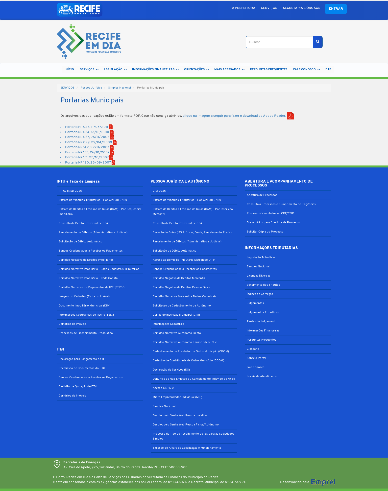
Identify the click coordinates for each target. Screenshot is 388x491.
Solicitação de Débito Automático (80, 241)
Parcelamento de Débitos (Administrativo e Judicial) (93, 232)
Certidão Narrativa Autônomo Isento (177, 333)
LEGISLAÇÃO (115, 69)
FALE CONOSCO (306, 69)
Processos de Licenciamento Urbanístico (86, 333)
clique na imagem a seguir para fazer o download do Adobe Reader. (238, 116)
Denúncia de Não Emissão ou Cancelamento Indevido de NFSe (194, 378)
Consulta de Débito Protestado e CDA (83, 223)
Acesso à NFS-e (163, 388)
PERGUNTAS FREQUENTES (268, 69)
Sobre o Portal (256, 358)
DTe (328, 69)
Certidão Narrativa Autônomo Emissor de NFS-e (185, 342)
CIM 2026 (159, 190)
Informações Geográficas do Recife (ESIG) (86, 314)
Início (69, 69)
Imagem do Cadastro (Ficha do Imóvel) (84, 296)
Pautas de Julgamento (261, 321)
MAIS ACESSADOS (229, 69)
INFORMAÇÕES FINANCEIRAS (155, 69)
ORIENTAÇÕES (196, 69)
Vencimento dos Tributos (263, 284)
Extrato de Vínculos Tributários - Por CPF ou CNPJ (93, 200)
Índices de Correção (260, 294)
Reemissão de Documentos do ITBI (82, 368)
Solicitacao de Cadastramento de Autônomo (182, 305)
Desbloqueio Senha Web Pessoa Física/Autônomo (186, 424)
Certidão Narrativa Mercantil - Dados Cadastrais (184, 296)
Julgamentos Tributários (263, 312)
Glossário (253, 349)
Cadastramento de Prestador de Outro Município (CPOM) (191, 351)
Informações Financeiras (263, 330)
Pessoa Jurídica (91, 87)
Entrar (336, 9)
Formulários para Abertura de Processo (273, 222)
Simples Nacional (119, 87)
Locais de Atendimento (262, 376)
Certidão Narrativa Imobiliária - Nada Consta (88, 278)
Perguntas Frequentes (261, 339)
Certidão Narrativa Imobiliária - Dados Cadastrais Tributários (99, 269)
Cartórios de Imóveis (72, 324)
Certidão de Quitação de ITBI (78, 386)
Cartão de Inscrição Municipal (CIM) (176, 314)
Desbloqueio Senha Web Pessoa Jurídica (180, 415)
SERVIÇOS (269, 8)
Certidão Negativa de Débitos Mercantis (179, 278)
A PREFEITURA (243, 8)
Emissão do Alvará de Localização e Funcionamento (187, 447)
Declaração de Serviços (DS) (171, 369)
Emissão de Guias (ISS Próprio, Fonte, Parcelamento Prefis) (192, 232)
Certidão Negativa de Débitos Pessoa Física (181, 287)
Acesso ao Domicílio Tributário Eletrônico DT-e (184, 259)
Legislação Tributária (261, 257)
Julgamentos (255, 303)
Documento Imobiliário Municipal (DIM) (84, 305)
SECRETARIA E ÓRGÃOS (301, 8)
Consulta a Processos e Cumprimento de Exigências (281, 204)
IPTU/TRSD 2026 (70, 190)
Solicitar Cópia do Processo (265, 231)
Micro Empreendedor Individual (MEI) (177, 397)
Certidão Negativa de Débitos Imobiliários (86, 259)
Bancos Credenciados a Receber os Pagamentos (91, 250)
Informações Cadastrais (168, 324)
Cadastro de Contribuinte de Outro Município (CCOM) (188, 360)
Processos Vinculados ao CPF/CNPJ (271, 213)
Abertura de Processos (262, 195)
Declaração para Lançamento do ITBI (83, 359)
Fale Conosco (256, 367)
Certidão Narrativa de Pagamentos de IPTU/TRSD (91, 287)
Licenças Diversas (258, 275)
